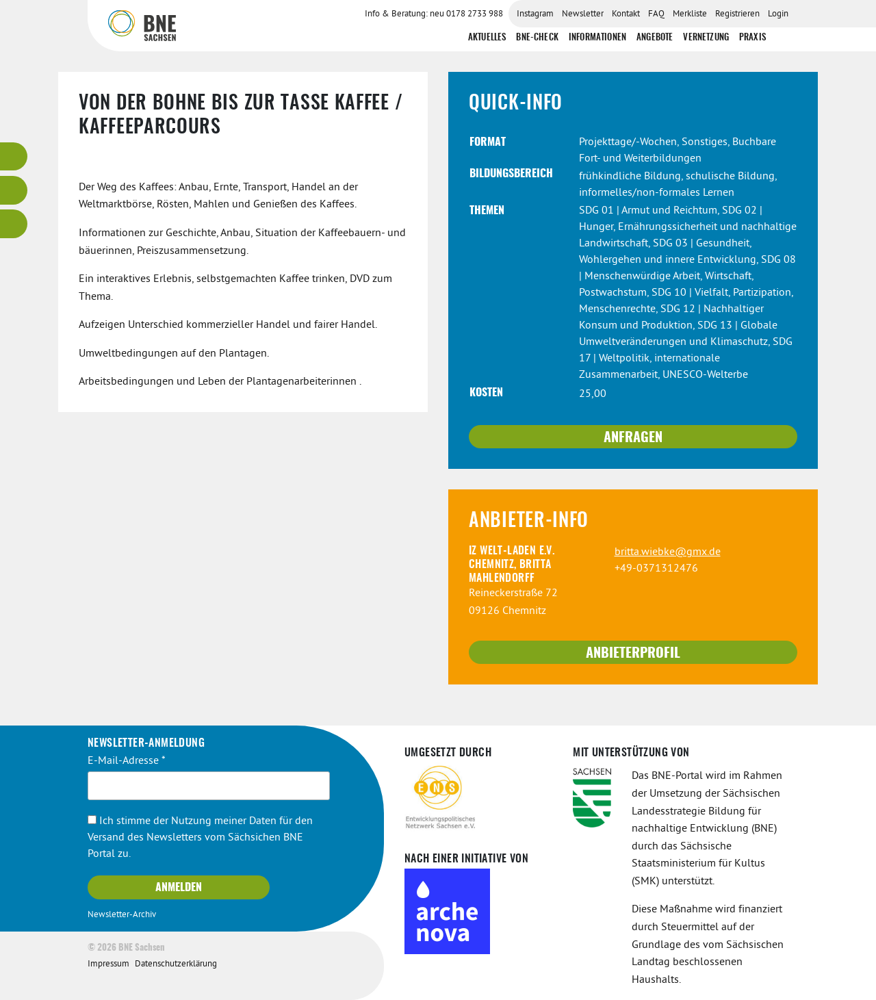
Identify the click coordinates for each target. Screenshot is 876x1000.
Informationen (597, 38)
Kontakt (626, 14)
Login (778, 14)
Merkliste (690, 14)
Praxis (752, 38)
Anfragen (633, 438)
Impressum (108, 963)
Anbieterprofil (633, 654)
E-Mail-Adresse (127, 761)
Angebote (654, 38)
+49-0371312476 (656, 569)
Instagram (535, 14)
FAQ (656, 14)
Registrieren (737, 14)
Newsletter (583, 14)
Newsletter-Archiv (122, 915)
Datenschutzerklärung (176, 963)
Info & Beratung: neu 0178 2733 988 (434, 14)
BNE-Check (537, 38)
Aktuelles (487, 38)
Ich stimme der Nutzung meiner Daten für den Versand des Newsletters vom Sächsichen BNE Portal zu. (200, 838)
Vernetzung (706, 38)
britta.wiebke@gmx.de (668, 552)
